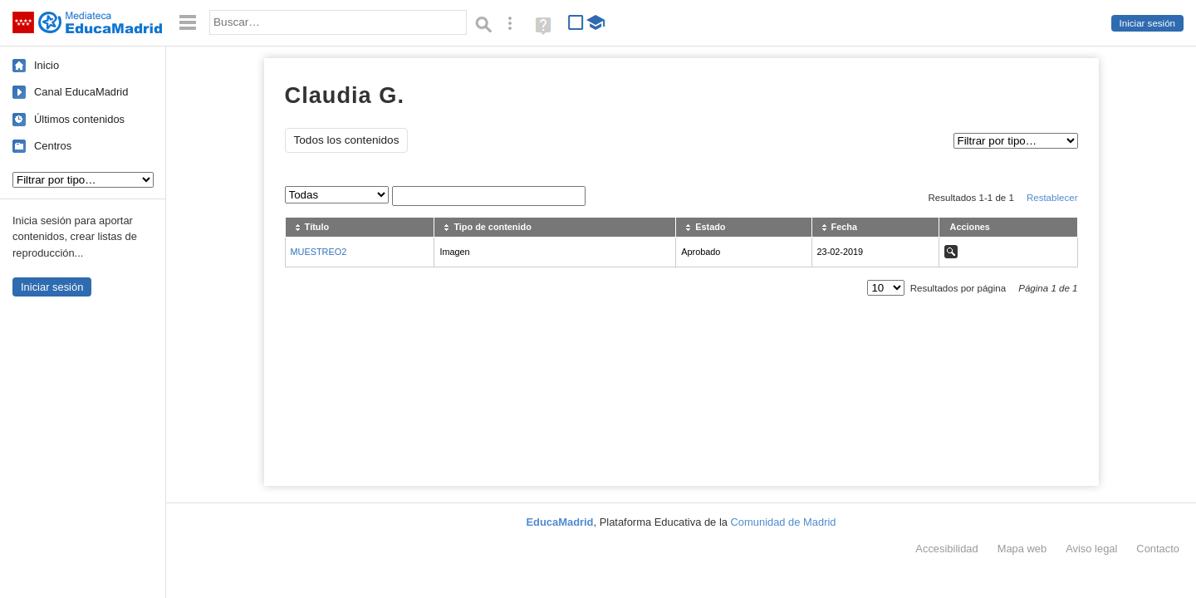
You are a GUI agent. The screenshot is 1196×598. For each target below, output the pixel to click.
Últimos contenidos (79, 119)
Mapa (1022, 548)
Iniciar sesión (1147, 23)
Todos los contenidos (346, 140)
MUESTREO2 (319, 252)
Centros (52, 146)
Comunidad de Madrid (783, 522)
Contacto (1157, 548)
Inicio (46, 65)
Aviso (1091, 548)
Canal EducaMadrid (81, 92)
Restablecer (1052, 198)
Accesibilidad (946, 548)
